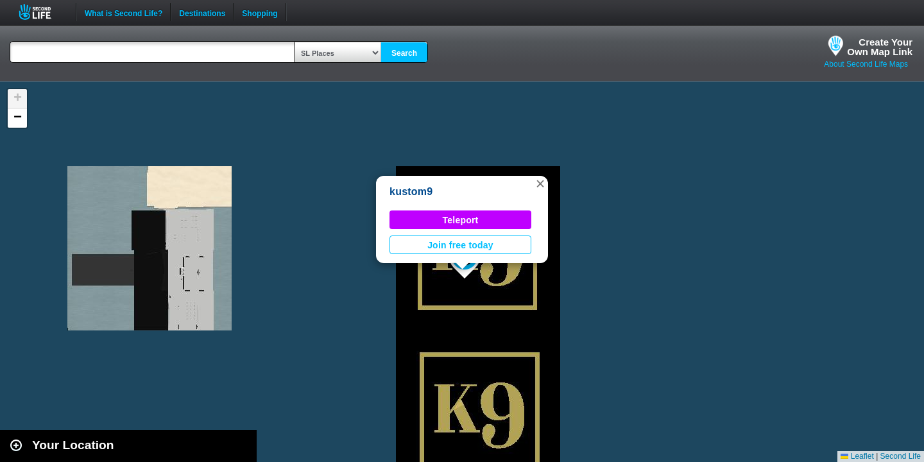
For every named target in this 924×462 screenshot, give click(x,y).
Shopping (259, 12)
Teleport (461, 220)
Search (404, 53)
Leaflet (857, 456)
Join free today (460, 245)
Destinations (202, 12)
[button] (540, 183)
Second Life (42, 12)
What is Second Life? (123, 12)
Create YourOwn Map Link (879, 47)
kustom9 (410, 191)
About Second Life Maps (866, 64)
